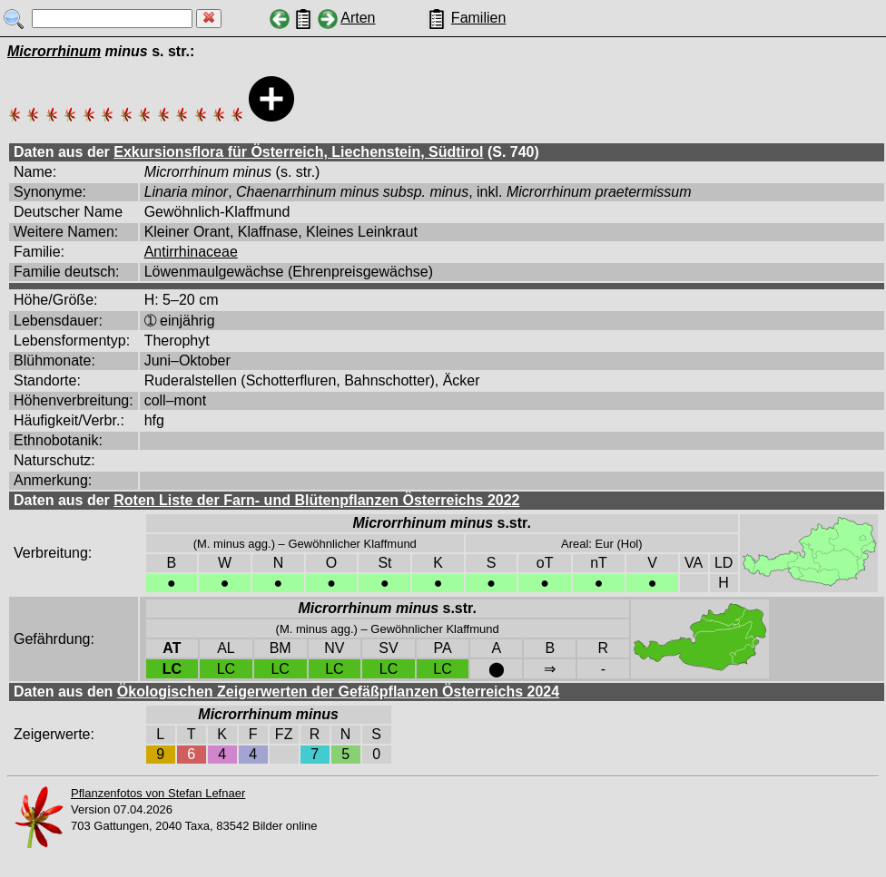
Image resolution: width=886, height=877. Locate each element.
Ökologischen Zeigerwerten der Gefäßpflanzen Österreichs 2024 (338, 691)
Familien (478, 17)
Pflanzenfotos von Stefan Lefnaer (158, 793)
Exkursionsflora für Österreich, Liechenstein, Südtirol (298, 152)
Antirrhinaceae (191, 251)
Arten (357, 17)
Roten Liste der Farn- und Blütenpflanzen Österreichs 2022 (316, 500)
